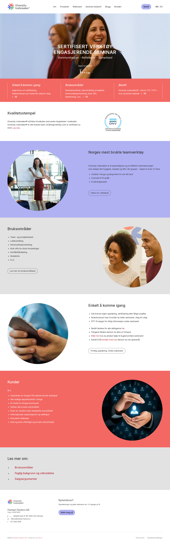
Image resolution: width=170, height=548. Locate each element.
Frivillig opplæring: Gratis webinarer (107, 351)
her (123, 328)
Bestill (146, 6)
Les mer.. (16, 128)
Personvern (140, 538)
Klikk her (95, 336)
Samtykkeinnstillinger (155, 538)
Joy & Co (39, 538)
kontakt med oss (109, 339)
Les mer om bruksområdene (22, 271)
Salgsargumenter (26, 478)
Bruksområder (24, 467)
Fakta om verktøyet (100, 193)
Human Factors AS (18, 6)
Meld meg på (67, 512)
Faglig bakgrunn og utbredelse (34, 473)
